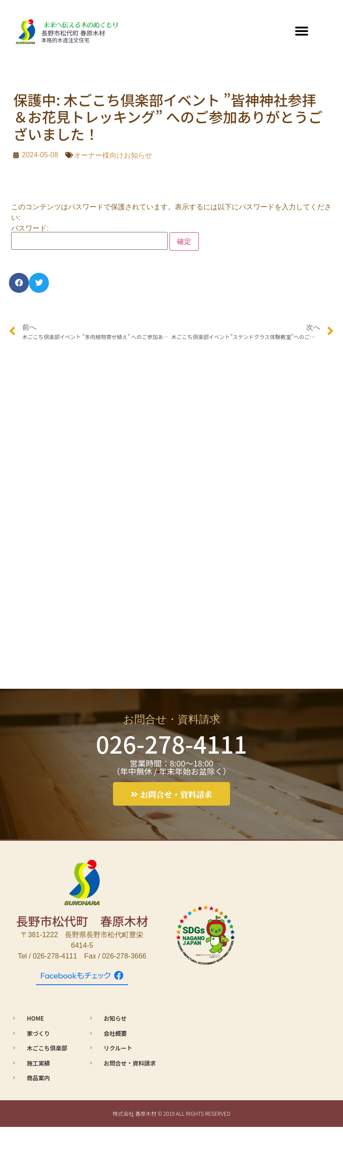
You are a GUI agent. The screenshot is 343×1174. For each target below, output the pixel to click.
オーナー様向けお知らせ (113, 155)
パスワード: (89, 237)
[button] (301, 31)
